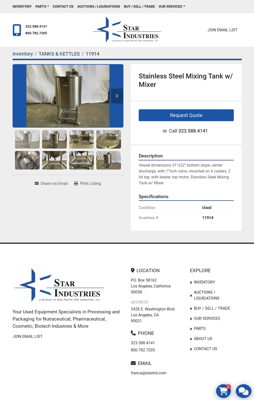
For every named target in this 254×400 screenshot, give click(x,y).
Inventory (22, 6)
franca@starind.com (148, 373)
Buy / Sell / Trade (139, 6)
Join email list (222, 30)
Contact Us (63, 6)
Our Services (170, 6)
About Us (203, 338)
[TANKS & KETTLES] (59, 54)
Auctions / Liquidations (98, 6)
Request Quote (186, 115)
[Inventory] (23, 54)
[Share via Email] (51, 183)
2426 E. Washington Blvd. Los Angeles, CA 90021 (153, 315)
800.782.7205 (36, 33)
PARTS (40, 6)
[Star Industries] (59, 286)
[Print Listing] (87, 183)
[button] (42, 6)
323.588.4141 (36, 26)
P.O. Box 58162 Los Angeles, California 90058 (151, 286)
